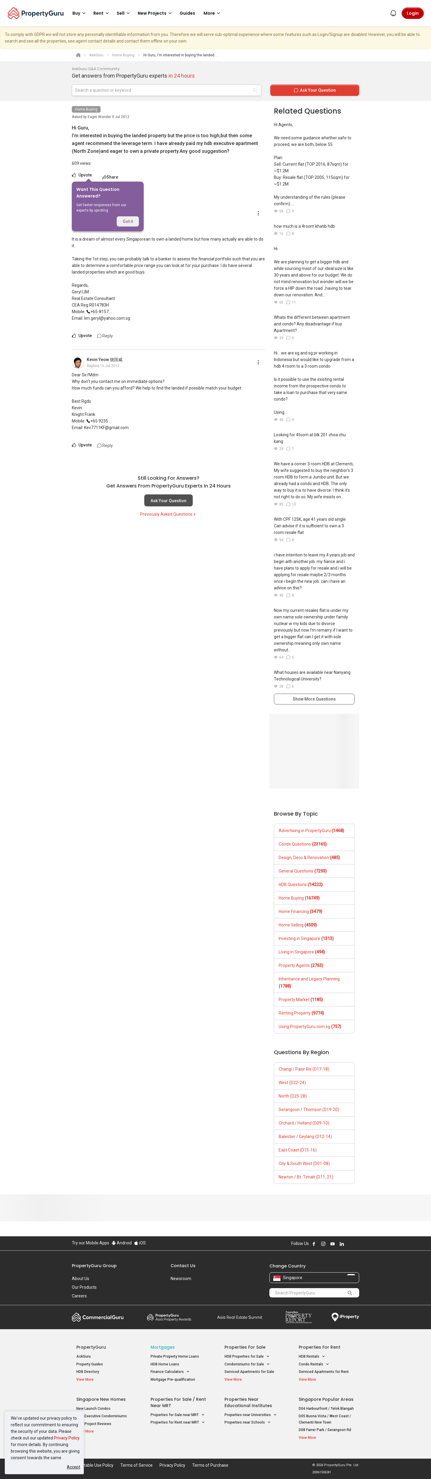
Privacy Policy (67, 1438)
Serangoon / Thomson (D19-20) (309, 1109)
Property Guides (89, 1364)
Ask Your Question (168, 500)
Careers (79, 1296)
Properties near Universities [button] (250, 1415)
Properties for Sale (244, 1347)
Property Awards (169, 1317)
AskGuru (83, 1356)
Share (110, 177)
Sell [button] (124, 13)
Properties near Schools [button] (247, 1422)
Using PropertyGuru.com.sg (310, 1026)
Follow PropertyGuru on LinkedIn (341, 1243)
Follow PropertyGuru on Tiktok (356, 1243)
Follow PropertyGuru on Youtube (332, 1243)
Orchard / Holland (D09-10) (304, 1123)
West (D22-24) (292, 1082)
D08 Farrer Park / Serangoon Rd (325, 1430)
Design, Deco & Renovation (309, 857)
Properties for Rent (319, 1347)
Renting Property (301, 1013)
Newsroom (181, 1278)
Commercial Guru (98, 1317)
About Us (80, 1278)
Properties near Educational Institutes (248, 1402)
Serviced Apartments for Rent (324, 1372)
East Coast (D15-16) (298, 1150)
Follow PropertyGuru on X (349, 1243)
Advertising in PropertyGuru (311, 830)
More (213, 13)
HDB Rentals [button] (312, 1356)
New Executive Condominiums (101, 1416)
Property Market (301, 999)
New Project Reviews (93, 1424)
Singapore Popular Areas (326, 1399)
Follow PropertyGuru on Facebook (314, 1243)
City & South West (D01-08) (304, 1163)
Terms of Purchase (210, 1465)
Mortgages (163, 1347)
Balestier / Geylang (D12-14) (305, 1136)
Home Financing (300, 911)
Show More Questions (314, 699)
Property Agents (301, 965)
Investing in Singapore (306, 938)
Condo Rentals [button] (314, 1364)
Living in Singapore (302, 952)
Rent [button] (102, 13)
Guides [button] (187, 13)
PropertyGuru (91, 1347)
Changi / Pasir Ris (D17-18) (304, 1069)
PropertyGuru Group (94, 1266)
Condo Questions (303, 844)
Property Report (298, 1317)
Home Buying (86, 109)
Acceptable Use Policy (92, 1465)
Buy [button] (79, 13)
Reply (105, 335)
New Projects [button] (156, 13)
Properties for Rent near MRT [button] (178, 1422)
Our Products (84, 1287)
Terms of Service (136, 1465)
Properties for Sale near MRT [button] (178, 1415)
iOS (140, 1242)
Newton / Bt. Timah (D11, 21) (306, 1177)
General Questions (303, 871)
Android (122, 1242)
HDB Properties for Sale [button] (247, 1356)
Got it (128, 221)
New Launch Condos (93, 1408)
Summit (239, 1317)
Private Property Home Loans (175, 1356)
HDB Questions (301, 884)
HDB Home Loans (165, 1364)
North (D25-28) (293, 1096)
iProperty (345, 1317)
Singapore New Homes (101, 1399)
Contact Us (183, 1266)
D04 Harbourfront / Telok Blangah (326, 1408)
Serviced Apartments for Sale (249, 1372)
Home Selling (298, 925)
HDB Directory (87, 1372)
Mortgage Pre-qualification (173, 1379)
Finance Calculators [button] (170, 1372)
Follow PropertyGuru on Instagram (323, 1243)
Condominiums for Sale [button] (247, 1364)
